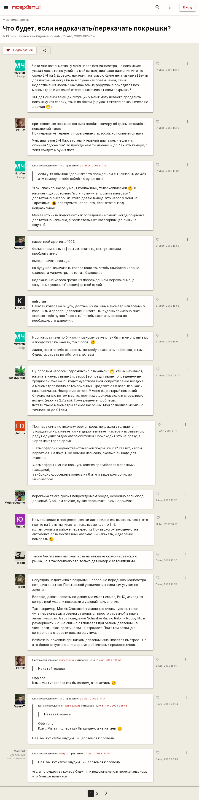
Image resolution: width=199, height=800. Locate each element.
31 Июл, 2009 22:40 (168, 375)
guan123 (56, 36)
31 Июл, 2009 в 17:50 (95, 165)
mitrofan (19, 72)
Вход (187, 7)
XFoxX (20, 130)
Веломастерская (16, 19)
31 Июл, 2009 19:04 (167, 341)
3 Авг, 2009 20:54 (167, 704)
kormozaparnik (67, 660)
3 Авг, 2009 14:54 (166, 584)
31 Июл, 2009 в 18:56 (108, 660)
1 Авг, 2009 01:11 (167, 431)
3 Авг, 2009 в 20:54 (98, 753)
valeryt (62, 753)
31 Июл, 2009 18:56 (167, 305)
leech (21, 562)
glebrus (19, 433)
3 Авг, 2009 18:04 (166, 665)
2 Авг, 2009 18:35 (166, 500)
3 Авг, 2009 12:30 (166, 560)
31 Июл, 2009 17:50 (167, 128)
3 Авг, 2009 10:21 (166, 524)
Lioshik (20, 308)
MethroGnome (15, 502)
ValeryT (19, 248)
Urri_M (20, 526)
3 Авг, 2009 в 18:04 (94, 698)
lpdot (21, 586)
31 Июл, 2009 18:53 (167, 245)
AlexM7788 (17, 378)
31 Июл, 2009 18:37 (167, 171)
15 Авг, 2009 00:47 (79, 36)
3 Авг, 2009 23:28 (167, 759)
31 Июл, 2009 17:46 (167, 70)
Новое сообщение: (34, 36)
